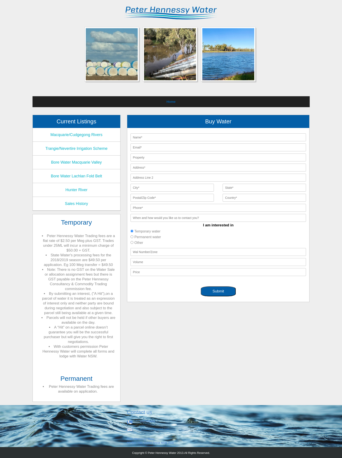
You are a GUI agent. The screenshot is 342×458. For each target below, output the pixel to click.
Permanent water (147, 237)
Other (138, 243)
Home (171, 101)
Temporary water (147, 231)
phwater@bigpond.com (154, 429)
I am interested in (218, 225)
